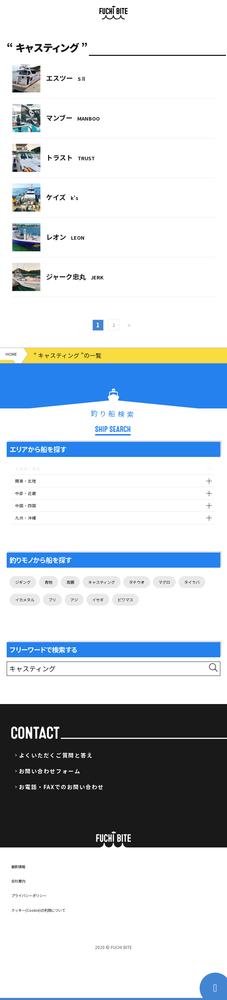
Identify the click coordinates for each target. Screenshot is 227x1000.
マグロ (24, 620)
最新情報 (22, 908)
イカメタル (100, 620)
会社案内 (22, 923)
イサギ (190, 620)
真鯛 (85, 599)
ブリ (135, 620)
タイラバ (59, 620)
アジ (161, 620)
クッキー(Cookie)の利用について (53, 952)
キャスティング (126, 599)
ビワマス (27, 641)
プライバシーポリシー (39, 938)
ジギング (27, 599)
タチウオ (172, 599)
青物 (59, 599)
